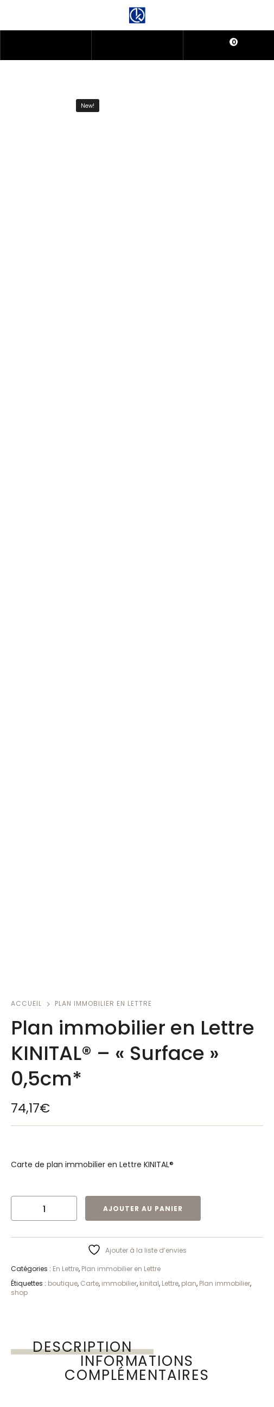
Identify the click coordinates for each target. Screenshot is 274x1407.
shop (19, 1292)
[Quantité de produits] (44, 1208)
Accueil (26, 1003)
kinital (149, 1283)
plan (188, 1283)
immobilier (119, 1283)
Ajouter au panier (143, 1208)
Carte (89, 1283)
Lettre (170, 1283)
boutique (63, 1283)
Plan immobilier (224, 1283)
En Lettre (66, 1268)
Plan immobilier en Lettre (103, 1003)
